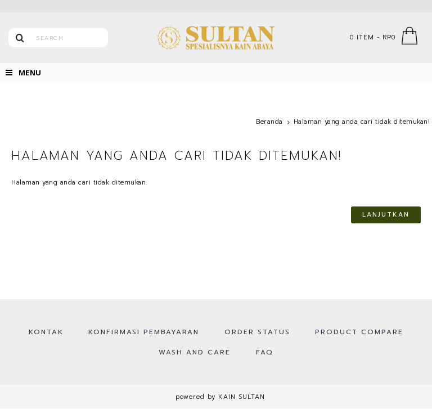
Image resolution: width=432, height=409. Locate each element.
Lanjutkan (386, 214)
